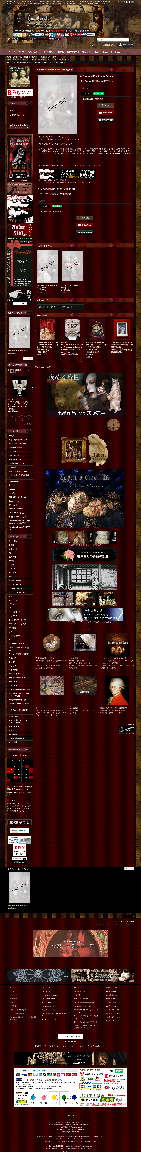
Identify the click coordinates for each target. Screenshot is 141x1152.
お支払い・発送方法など (18, 1010)
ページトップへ (129, 916)
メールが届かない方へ (113, 1010)
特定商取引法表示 (111, 987)
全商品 (11, 436)
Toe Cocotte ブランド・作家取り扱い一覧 (54, 1015)
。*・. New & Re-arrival (49, 995)
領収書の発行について (113, 1017)
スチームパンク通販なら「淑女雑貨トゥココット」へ (87, 1017)
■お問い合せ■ (110, 998)
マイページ (13, 995)
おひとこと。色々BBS (81, 998)
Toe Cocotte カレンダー (49, 1006)
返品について (110, 1021)
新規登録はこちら (109, 45)
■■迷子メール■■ (111, 1006)
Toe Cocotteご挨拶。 (80, 991)
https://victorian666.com (78, 1139)
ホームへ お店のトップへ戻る (126, 729)
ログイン (96, 45)
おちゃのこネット (127, 921)
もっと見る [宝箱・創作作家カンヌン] (28, 424)
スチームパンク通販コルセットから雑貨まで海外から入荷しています (87, 1027)
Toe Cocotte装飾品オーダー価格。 (85, 1002)
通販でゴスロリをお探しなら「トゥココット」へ (87, 1011)
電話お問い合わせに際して (114, 1013)
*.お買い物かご (14, 1006)
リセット (28, 358)
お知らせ (77, 987)
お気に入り (13, 1002)
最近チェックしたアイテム (50, 1019)
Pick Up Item (46, 1002)
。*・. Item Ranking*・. (49, 998)
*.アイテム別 (46, 987)
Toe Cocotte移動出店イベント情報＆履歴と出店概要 (23, 1018)
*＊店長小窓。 (78, 995)
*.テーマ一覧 (46, 991)
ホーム (12, 987)
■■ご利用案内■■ (111, 991)
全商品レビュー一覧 (48, 1010)
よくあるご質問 (111, 1002)
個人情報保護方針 (111, 995)
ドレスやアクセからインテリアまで (85, 1022)
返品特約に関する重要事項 (93, 99)
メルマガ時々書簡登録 (17, 1013)
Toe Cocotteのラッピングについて (85, 1006)
